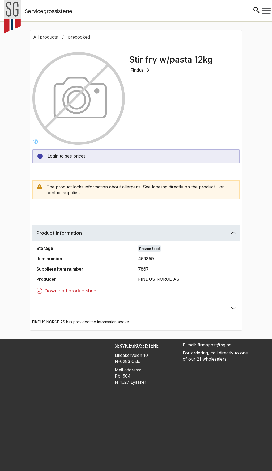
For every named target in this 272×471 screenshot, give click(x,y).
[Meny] (266, 11)
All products (45, 37)
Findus (139, 70)
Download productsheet (67, 290)
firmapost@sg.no (215, 345)
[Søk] (256, 10)
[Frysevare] (35, 142)
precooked (79, 37)
